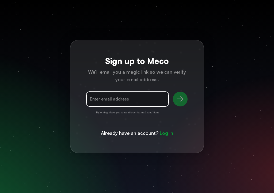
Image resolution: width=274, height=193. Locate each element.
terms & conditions (148, 112)
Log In (166, 133)
